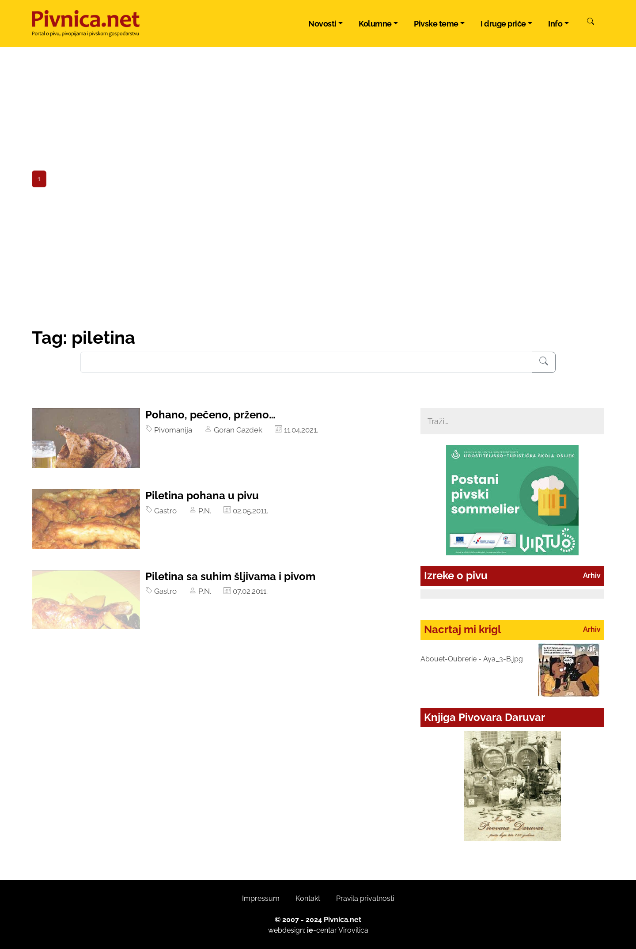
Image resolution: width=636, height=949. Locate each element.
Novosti (322, 23)
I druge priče (503, 23)
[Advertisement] (318, 261)
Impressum (261, 898)
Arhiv (592, 575)
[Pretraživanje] (544, 362)
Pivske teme (436, 23)
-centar (322, 930)
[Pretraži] (590, 22)
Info (555, 23)
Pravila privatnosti (365, 898)
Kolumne (375, 23)
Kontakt (307, 898)
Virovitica (353, 930)
